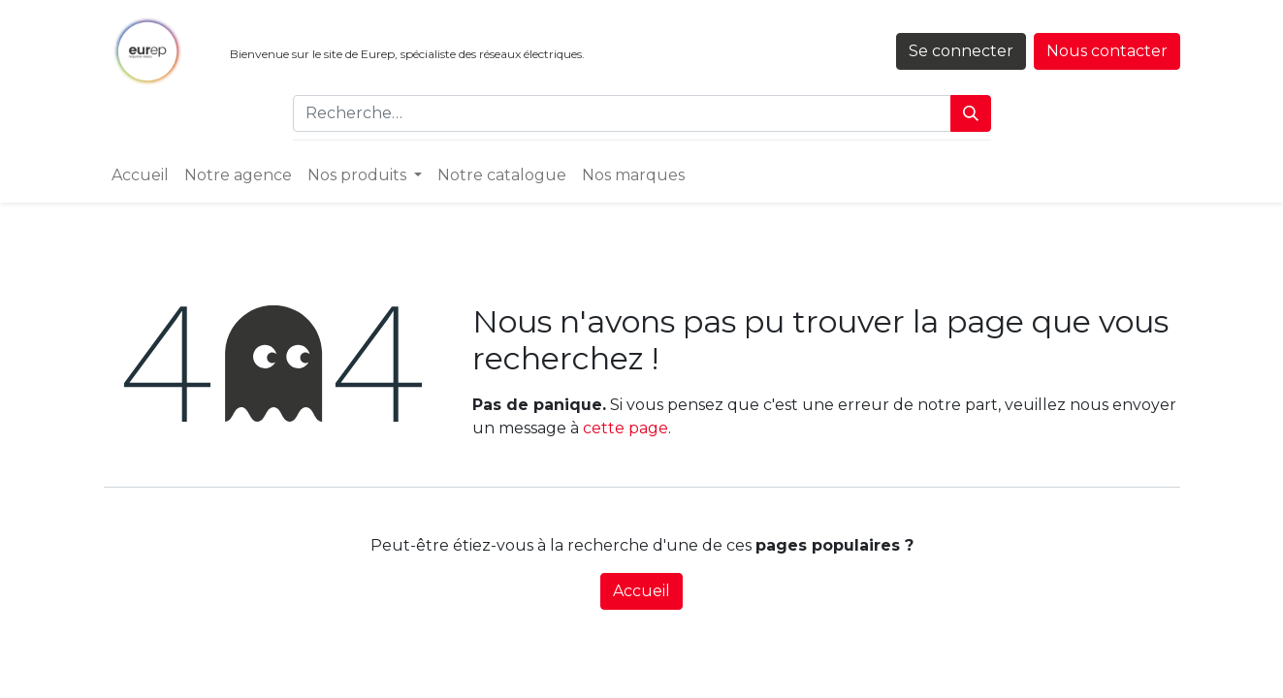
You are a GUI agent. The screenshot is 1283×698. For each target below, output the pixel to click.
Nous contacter (1107, 51)
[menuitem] (140, 175)
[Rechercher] (970, 113)
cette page (625, 428)
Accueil (641, 591)
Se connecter (961, 51)
